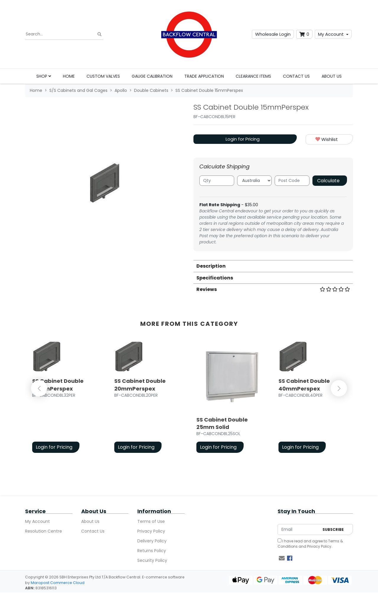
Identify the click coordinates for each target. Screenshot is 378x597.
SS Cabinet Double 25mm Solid (222, 423)
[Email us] (282, 558)
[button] (329, 139)
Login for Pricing (243, 139)
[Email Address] (298, 529)
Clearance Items (253, 76)
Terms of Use (151, 521)
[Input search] (64, 34)
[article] (66, 398)
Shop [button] (43, 76)
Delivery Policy (152, 541)
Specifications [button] (214, 277)
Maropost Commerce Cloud (57, 582)
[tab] (273, 265)
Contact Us (296, 76)
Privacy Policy (151, 531)
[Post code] (292, 180)
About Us (332, 76)
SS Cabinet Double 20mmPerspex (140, 384)
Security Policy (152, 560)
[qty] (216, 180)
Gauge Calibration (152, 76)
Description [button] (211, 266)
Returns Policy (151, 551)
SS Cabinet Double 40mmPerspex (304, 384)
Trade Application (204, 76)
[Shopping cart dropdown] (304, 34)
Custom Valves (103, 76)
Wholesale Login (273, 34)
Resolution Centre (43, 531)
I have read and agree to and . (310, 544)
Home (69, 76)
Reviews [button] (273, 289)
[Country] (254, 180)
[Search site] (99, 34)
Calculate (328, 180)
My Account (331, 34)
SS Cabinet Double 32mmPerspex (58, 384)
